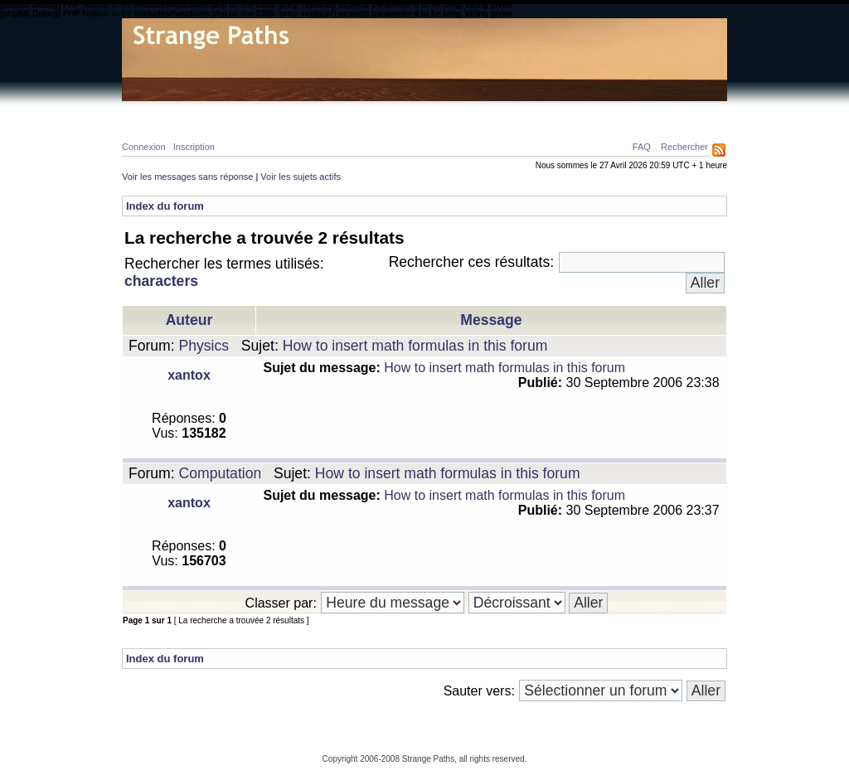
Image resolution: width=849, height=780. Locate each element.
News (468, 112)
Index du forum (165, 206)
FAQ (642, 147)
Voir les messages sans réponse (187, 177)
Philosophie (342, 112)
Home (152, 112)
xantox (189, 375)
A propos (579, 112)
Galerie (414, 112)
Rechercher (684, 147)
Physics (204, 345)
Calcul (271, 112)
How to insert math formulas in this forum (415, 345)
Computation (220, 473)
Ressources (656, 112)
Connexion (144, 147)
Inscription (194, 147)
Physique (209, 112)
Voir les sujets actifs (300, 177)
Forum (519, 112)
